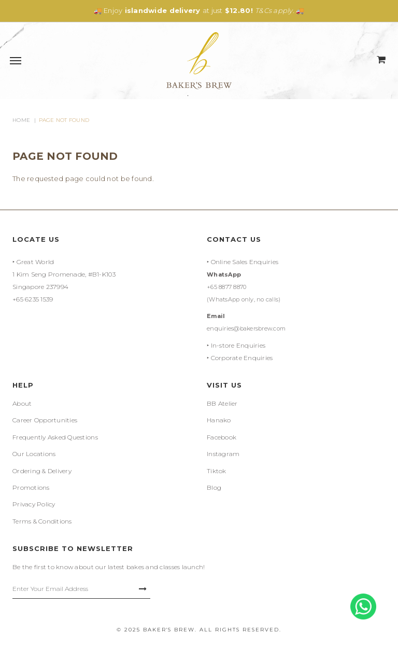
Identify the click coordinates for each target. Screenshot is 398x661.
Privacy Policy (33, 504)
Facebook (221, 437)
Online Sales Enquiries (245, 262)
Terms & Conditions (42, 521)
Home (21, 120)
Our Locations (33, 454)
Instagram (223, 454)
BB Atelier (222, 403)
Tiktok (216, 471)
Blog (214, 487)
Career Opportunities (44, 420)
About (22, 403)
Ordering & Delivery (42, 471)
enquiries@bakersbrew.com (246, 328)
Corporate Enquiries (242, 358)
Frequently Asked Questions (55, 437)
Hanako (219, 420)
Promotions (31, 487)
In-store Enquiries (238, 345)
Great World (35, 262)
